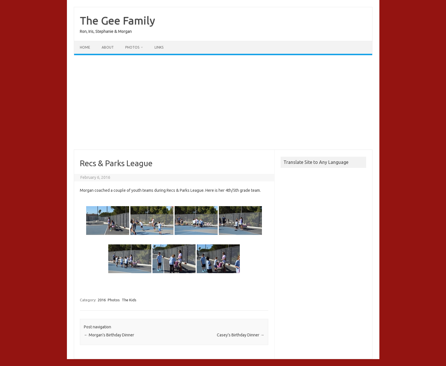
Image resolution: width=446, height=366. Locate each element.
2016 (102, 300)
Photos (132, 47)
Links (159, 47)
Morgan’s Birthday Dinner (109, 335)
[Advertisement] (223, 102)
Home (85, 47)
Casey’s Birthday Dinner (240, 335)
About (108, 47)
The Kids (129, 300)
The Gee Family (117, 20)
